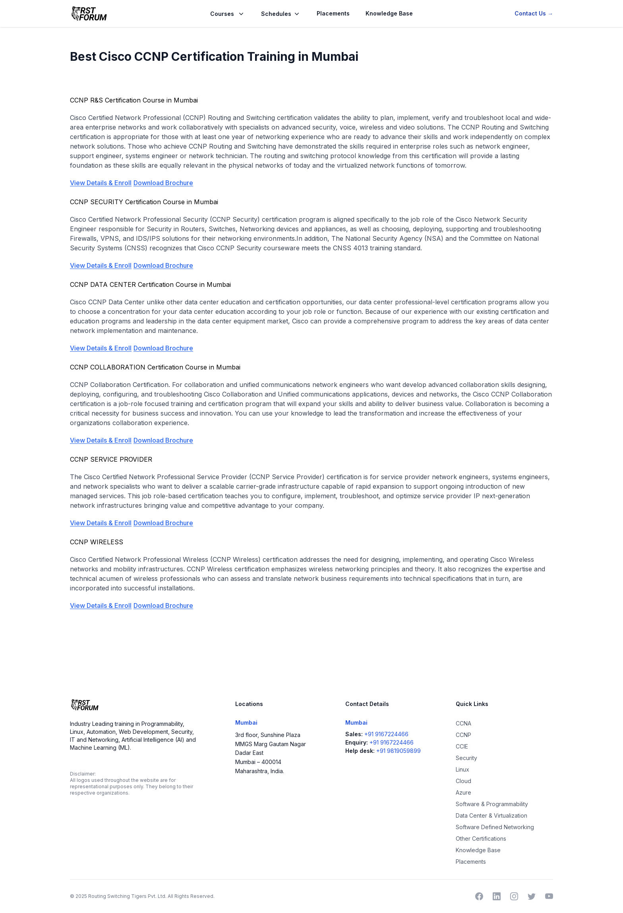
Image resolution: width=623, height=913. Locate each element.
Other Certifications (481, 838)
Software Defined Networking (495, 827)
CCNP (463, 734)
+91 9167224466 (386, 734)
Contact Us (534, 13)
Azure (463, 792)
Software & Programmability (492, 804)
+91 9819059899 (398, 750)
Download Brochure (163, 183)
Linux (462, 769)
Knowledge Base (389, 13)
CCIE (462, 746)
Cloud (463, 781)
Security (466, 757)
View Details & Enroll (101, 183)
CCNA (463, 723)
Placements (333, 13)
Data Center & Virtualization (491, 815)
